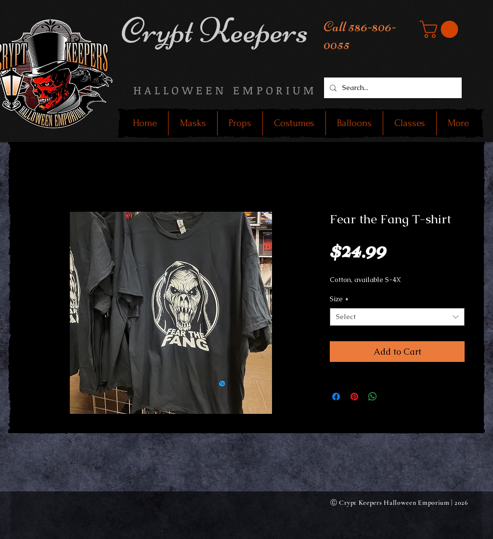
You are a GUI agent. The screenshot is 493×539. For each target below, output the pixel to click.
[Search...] (391, 87)
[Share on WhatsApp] (372, 396)
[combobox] (397, 317)
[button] (441, 29)
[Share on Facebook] (336, 396)
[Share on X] (391, 396)
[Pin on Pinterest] (354, 396)
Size (339, 299)
